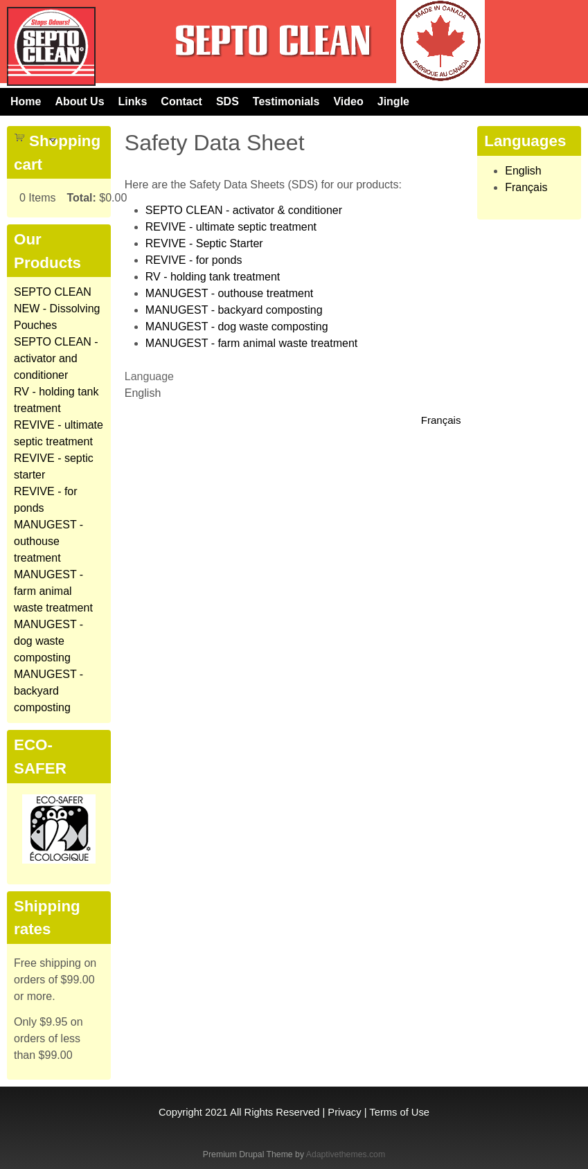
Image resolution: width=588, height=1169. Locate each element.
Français (441, 420)
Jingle (393, 101)
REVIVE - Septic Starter (204, 243)
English (523, 171)
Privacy (344, 1112)
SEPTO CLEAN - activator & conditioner (243, 210)
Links (133, 101)
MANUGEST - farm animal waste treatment (251, 343)
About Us (79, 101)
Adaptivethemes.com (345, 1154)
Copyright (180, 1112)
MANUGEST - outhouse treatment (229, 293)
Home (25, 101)
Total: (81, 198)
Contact (181, 101)
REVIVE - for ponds (193, 260)
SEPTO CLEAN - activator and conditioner (56, 358)
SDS (227, 101)
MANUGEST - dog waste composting (236, 326)
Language (149, 376)
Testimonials (286, 101)
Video (348, 101)
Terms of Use (399, 1112)
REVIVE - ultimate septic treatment (231, 227)
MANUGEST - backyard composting (234, 310)
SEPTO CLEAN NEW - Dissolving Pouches (57, 308)
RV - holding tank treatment (212, 277)
